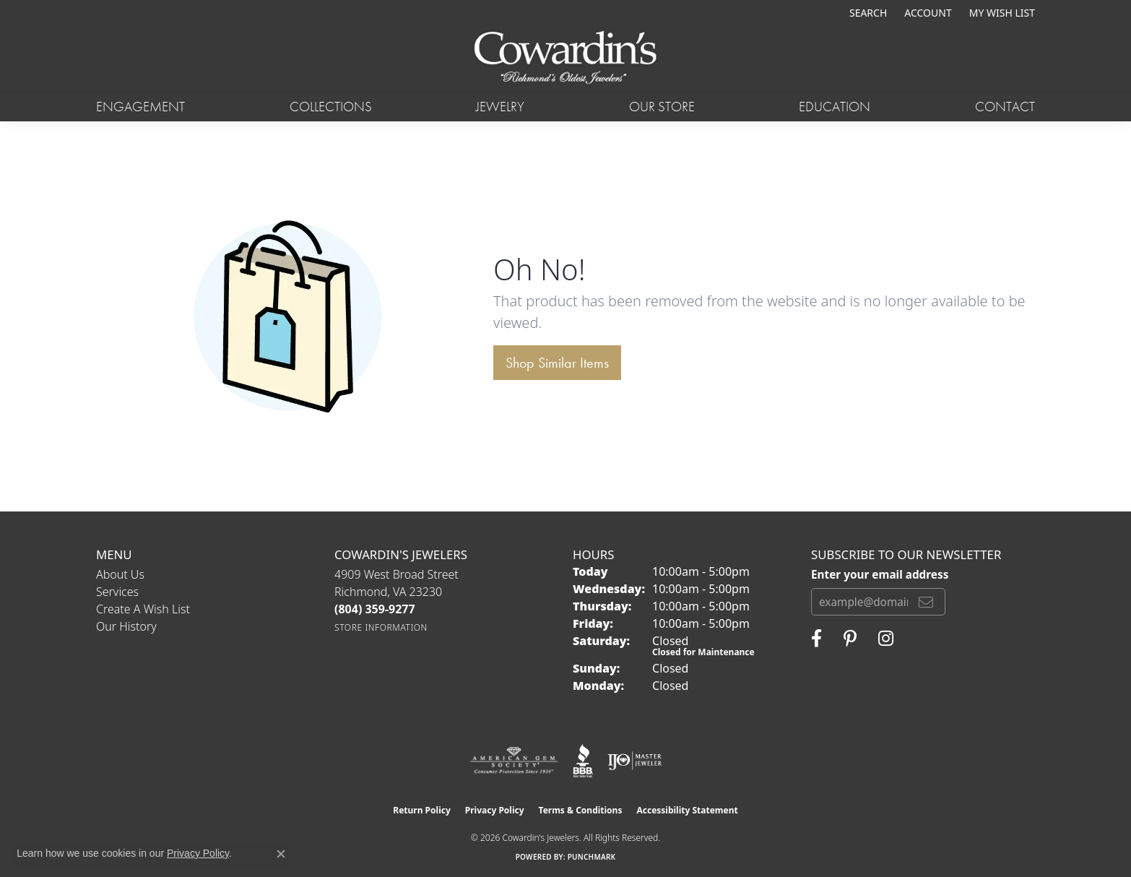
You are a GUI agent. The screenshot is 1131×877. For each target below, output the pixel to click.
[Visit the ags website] (513, 761)
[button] (866, 12)
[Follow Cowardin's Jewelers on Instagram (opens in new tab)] (886, 638)
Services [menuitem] (117, 592)
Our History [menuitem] (126, 626)
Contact (1005, 107)
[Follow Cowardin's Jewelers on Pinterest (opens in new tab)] (850, 638)
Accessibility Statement (686, 810)
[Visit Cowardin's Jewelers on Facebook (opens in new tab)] (816, 638)
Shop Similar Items (557, 362)
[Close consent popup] (281, 854)
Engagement (140, 107)
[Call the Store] (374, 609)
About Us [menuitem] (120, 574)
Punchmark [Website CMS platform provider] (592, 857)
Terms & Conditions (581, 810)
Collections (331, 107)
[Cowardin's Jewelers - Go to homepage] (565, 58)
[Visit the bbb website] (583, 761)
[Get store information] (381, 627)
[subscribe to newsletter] (926, 602)
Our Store (662, 107)
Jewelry (500, 107)
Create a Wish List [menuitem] (143, 609)
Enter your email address (879, 574)
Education (834, 107)
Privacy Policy (494, 810)
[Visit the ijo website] (634, 761)
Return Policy (422, 810)
